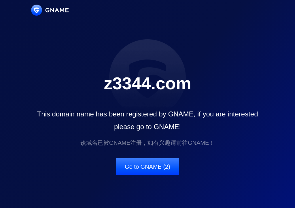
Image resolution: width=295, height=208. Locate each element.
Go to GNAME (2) (147, 167)
